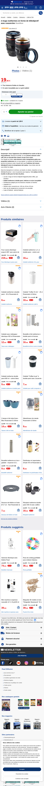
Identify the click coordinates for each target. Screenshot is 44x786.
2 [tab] (21, 67)
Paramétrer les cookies (22, 774)
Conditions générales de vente (12, 677)
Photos (15, 70)
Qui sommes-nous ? (9, 673)
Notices (6, 687)
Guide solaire (7, 690)
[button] (11, 103)
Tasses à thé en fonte (7, 430)
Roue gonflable (27, 570)
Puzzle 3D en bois (28, 612)
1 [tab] (18, 67)
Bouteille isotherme (6, 472)
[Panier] (41, 7)
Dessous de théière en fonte (9, 514)
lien (27, 752)
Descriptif (5, 149)
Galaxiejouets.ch (8, 740)
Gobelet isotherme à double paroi (10, 388)
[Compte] (36, 7)
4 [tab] (26, 67)
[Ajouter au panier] (26, 111)
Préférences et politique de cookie (13, 682)
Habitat (9, 17)
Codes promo (7, 685)
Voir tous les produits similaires (9, 519)
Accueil (3, 17)
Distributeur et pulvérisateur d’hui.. (32, 472)
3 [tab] (23, 67)
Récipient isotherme (28, 514)
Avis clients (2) (7, 207)
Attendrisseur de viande (29, 430)
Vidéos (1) (27, 70)
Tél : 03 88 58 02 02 (11, 629)
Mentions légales (8, 680)
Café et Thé (30, 17)
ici (17, 764)
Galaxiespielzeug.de (9, 737)
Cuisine (15, 17)
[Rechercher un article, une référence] (22, 13)
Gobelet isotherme (6, 304)
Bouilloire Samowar (6, 570)
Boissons (22, 17)
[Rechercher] (41, 13)
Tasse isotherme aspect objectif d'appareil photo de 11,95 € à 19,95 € (19, 195)
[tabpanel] (22, 47)
